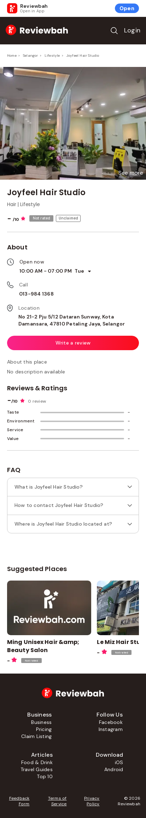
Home (12, 55)
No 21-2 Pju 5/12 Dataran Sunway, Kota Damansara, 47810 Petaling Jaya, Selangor (71, 320)
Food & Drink (37, 762)
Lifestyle (52, 55)
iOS (119, 762)
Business (41, 722)
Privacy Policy (92, 801)
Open (126, 8)
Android (113, 769)
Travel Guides (37, 769)
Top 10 (44, 776)
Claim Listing (36, 736)
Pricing (44, 729)
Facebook (111, 722)
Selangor (30, 55)
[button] (131, 173)
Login (132, 30)
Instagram (111, 729)
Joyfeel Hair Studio (82, 55)
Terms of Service (57, 801)
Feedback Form (19, 801)
